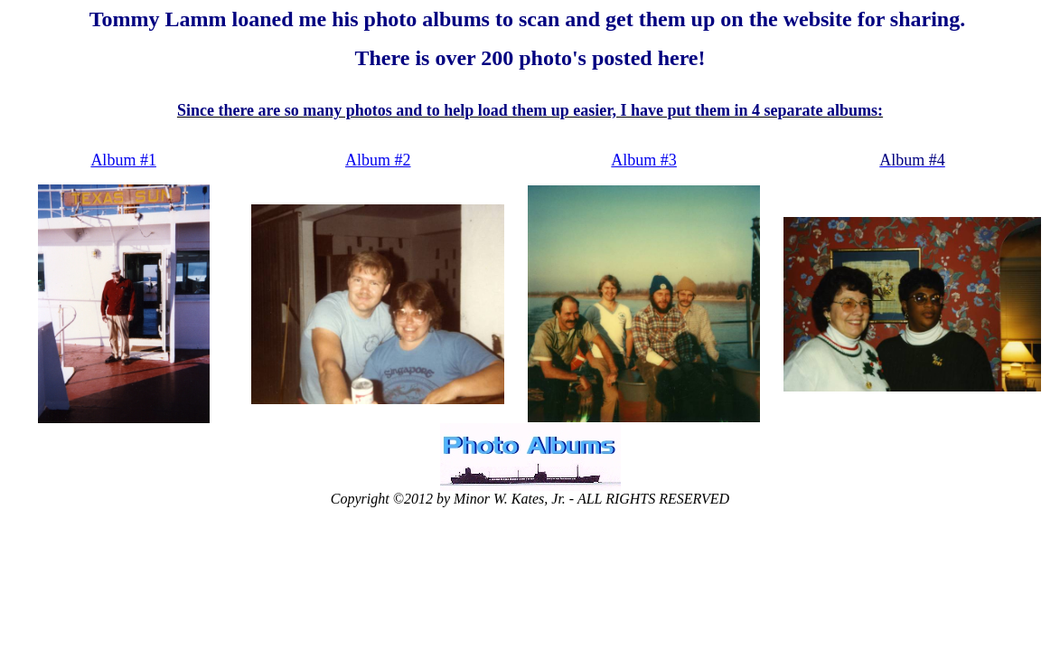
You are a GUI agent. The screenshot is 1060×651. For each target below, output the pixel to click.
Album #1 (123, 160)
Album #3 (644, 160)
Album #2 (378, 160)
